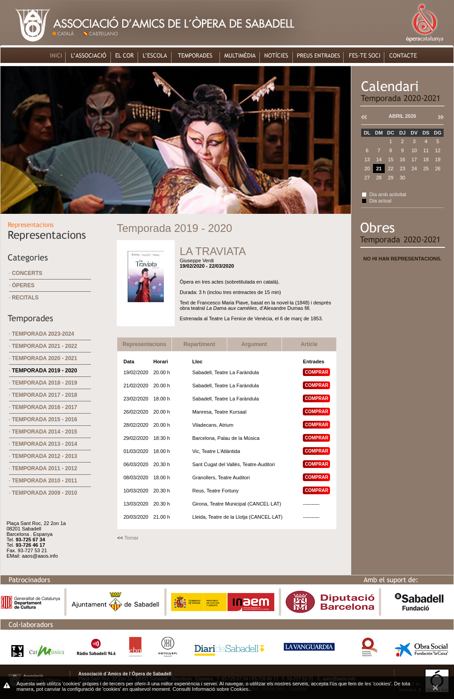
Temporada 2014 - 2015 (44, 432)
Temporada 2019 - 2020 (44, 370)
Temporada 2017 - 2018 (44, 395)
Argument (254, 344)
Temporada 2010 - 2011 (44, 480)
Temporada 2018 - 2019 (44, 383)
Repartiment (199, 344)
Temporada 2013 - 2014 (44, 444)
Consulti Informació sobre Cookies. (211, 689)
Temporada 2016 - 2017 (44, 407)
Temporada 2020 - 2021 (44, 358)
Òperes (23, 285)
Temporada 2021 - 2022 (44, 346)
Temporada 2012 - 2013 (44, 456)
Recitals (25, 297)
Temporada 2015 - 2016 (44, 419)
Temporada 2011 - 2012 (44, 468)
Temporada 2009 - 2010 (44, 493)
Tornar (131, 537)
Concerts (27, 273)
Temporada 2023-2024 (43, 334)
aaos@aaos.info (40, 556)
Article (309, 344)
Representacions (145, 344)
